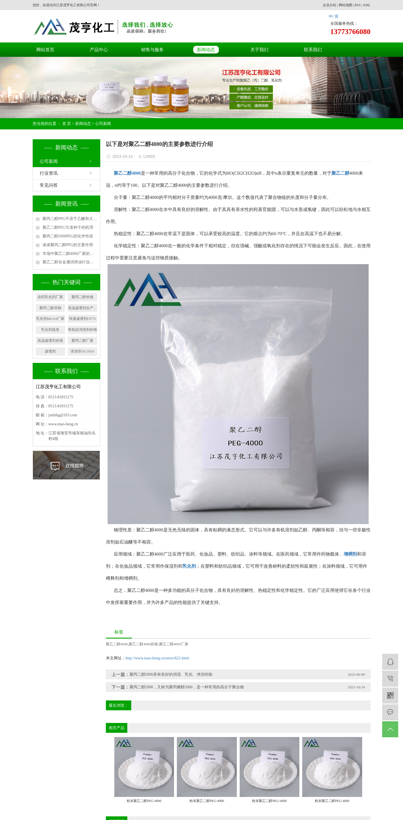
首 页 (66, 124)
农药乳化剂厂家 (50, 297)
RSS (357, 5)
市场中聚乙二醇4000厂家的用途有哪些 (70, 253)
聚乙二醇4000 (117, 644)
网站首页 (45, 49)
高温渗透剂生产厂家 (82, 308)
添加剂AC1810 (82, 351)
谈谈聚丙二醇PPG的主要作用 (68, 245)
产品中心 (99, 49)
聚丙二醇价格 (82, 297)
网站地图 (345, 5)
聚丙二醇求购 (50, 308)
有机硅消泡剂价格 (82, 329)
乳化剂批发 (50, 329)
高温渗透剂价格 (50, 340)
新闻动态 (206, 49)
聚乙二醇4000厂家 (173, 644)
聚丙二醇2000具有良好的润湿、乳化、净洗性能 (171, 674)
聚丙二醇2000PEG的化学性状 (68, 236)
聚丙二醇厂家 (82, 340)
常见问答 (49, 185)
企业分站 (329, 5)
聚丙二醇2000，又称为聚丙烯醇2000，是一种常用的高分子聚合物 (187, 687)
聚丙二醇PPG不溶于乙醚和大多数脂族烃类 (70, 219)
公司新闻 (103, 124)
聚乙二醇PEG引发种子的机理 (68, 227)
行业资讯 (49, 173)
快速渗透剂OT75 (82, 318)
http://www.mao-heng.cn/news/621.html (157, 658)
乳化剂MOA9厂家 (50, 318)
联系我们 (313, 49)
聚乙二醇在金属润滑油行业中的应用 (70, 262)
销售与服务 (152, 49)
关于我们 (259, 49)
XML (367, 5)
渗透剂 (50, 351)
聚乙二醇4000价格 (143, 644)
